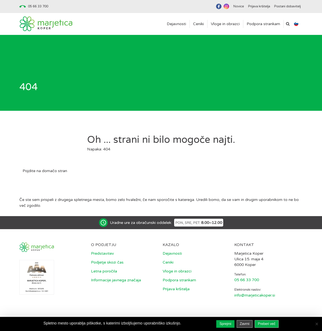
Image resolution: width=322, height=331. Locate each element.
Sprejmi (225, 324)
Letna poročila (104, 271)
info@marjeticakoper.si (254, 295)
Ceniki (168, 262)
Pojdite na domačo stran (45, 170)
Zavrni (244, 324)
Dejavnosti (172, 253)
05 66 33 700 (38, 6)
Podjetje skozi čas (107, 262)
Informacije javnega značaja (116, 280)
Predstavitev (102, 253)
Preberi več (267, 324)
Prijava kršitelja (176, 289)
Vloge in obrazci (177, 271)
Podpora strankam (179, 280)
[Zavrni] (316, 324)
